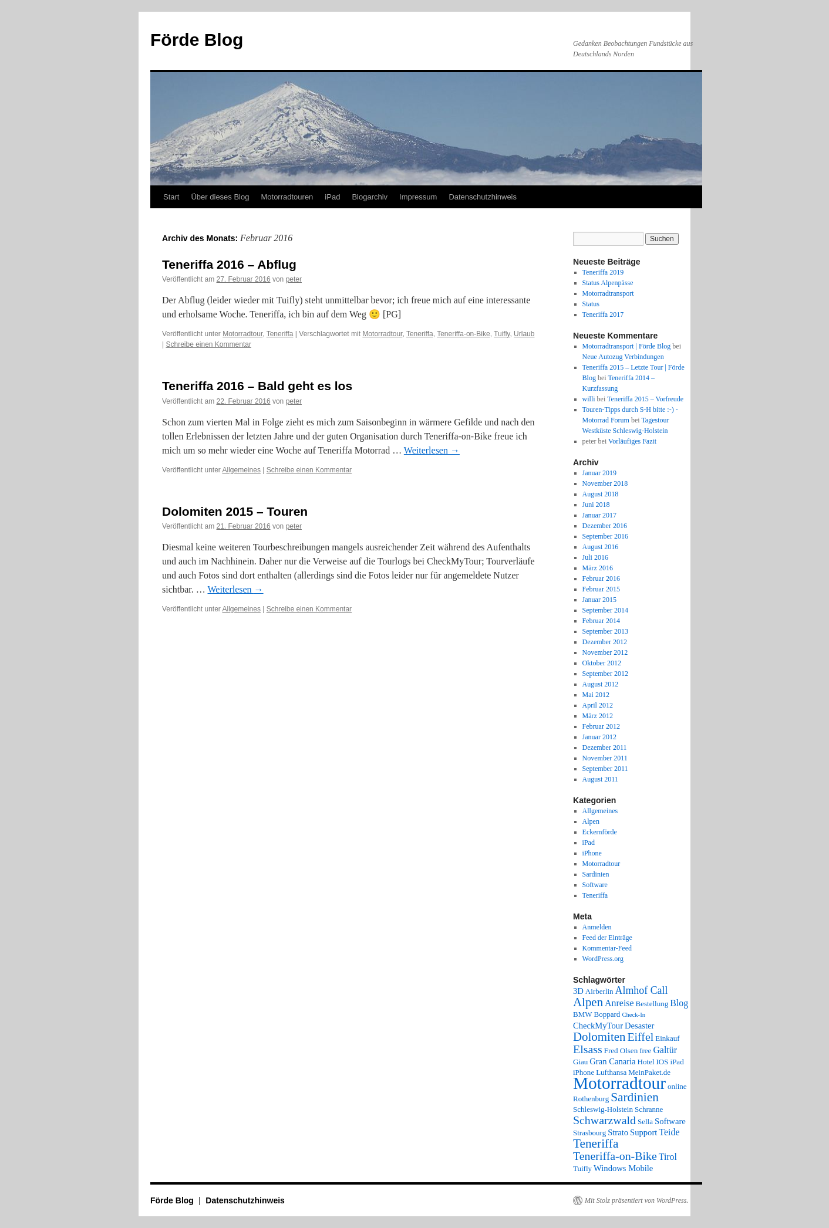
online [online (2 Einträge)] (677, 1086)
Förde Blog (196, 39)
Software (595, 885)
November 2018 (605, 483)
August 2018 (600, 494)
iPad (332, 196)
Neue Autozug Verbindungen (623, 357)
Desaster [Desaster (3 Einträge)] (639, 1025)
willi (588, 399)
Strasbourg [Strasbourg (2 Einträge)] (589, 1132)
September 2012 (605, 673)
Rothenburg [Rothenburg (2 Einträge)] (591, 1098)
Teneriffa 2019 (603, 272)
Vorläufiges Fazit (632, 441)
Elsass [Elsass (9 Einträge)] (587, 1049)
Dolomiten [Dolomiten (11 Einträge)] (599, 1037)
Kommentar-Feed (607, 948)
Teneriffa (280, 334)
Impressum (418, 196)
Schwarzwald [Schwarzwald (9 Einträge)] (604, 1120)
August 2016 (600, 547)
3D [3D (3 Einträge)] (578, 991)
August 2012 (600, 684)
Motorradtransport (608, 293)
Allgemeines (242, 470)
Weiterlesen (432, 450)
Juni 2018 (596, 504)
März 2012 (597, 716)
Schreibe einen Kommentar (208, 344)
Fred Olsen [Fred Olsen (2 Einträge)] (621, 1050)
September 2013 (605, 631)
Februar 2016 (601, 578)
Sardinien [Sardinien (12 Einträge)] (635, 1097)
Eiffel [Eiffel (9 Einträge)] (640, 1036)
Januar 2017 (599, 515)
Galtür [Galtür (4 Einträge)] (665, 1050)
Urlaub (524, 334)
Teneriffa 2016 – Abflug (229, 264)
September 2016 (605, 536)
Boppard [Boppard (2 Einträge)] (607, 1014)
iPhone (592, 853)
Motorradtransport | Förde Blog (626, 346)
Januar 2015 (599, 600)
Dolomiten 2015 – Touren (235, 511)
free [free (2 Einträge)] (645, 1050)
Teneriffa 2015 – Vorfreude (645, 399)
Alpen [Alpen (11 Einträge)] (588, 1002)
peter (294, 279)
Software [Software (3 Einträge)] (670, 1121)
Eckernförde (599, 832)
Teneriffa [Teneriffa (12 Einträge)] (595, 1143)
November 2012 (605, 652)
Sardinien (595, 874)
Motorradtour (242, 334)
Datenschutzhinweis (483, 196)
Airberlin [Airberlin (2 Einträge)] (599, 991)
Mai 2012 (595, 695)
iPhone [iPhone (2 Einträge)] (583, 1072)
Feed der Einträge (607, 937)
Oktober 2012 (601, 663)
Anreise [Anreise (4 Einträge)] (619, 1003)
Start (171, 196)
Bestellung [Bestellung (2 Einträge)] (652, 1003)
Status (590, 304)
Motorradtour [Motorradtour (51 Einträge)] (619, 1083)
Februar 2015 (601, 589)
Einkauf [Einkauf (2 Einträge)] (667, 1038)
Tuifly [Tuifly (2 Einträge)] (582, 1168)
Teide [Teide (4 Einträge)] (669, 1132)
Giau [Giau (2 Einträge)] (580, 1061)
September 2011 (605, 768)
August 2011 (600, 779)
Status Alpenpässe (607, 283)
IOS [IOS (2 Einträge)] (662, 1061)
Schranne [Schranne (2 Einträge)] (649, 1109)
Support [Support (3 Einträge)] (643, 1132)
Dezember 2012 (604, 642)
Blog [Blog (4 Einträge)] (679, 1003)
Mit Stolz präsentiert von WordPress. (636, 1200)
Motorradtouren (287, 196)
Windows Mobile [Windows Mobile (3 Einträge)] (623, 1168)
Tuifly (502, 334)
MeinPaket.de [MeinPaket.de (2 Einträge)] (649, 1072)
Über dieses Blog (220, 196)
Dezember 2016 (604, 526)
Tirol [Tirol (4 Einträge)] (668, 1157)
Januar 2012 (599, 737)
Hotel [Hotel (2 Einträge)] (646, 1061)
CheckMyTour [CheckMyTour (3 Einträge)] (598, 1025)
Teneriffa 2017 (603, 314)
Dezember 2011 (604, 747)
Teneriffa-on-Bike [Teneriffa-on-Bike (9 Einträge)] (615, 1155)
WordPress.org (603, 959)
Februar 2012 (601, 726)
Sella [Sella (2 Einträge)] (645, 1121)
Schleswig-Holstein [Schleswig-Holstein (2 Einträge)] (603, 1109)
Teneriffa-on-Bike (463, 334)
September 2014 (605, 610)
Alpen (590, 821)
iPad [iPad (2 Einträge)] (677, 1061)
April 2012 (597, 705)
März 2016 (597, 568)
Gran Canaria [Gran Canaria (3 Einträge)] (612, 1061)
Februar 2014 (601, 621)
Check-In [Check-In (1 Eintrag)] (633, 1015)
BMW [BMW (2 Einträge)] (582, 1014)
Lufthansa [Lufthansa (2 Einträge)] (611, 1072)
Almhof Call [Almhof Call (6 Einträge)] (641, 990)
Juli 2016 (595, 557)
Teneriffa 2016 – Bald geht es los (257, 386)
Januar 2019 (599, 473)
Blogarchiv (369, 196)
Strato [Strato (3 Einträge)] (618, 1132)
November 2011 (605, 758)
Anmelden (597, 927)
